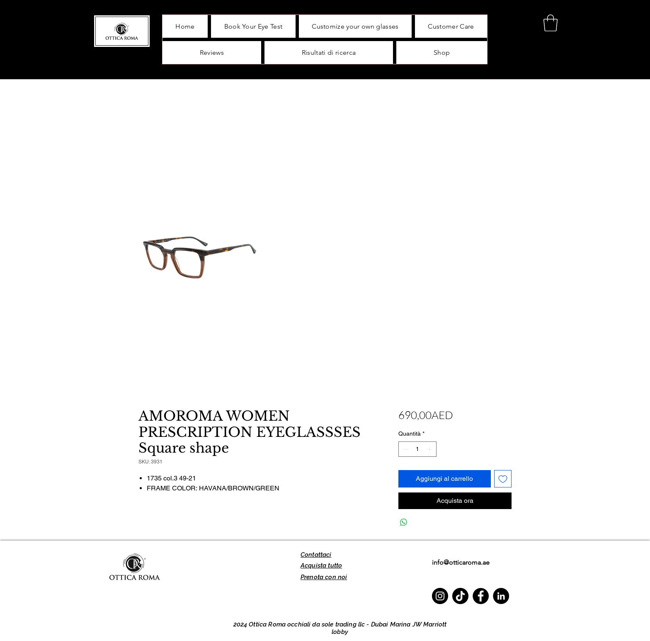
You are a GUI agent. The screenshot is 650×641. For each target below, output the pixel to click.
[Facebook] (481, 596)
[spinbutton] (417, 449)
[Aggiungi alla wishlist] (503, 478)
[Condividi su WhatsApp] (404, 522)
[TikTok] (460, 596)
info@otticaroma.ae (461, 562)
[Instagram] (440, 596)
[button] (550, 23)
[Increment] (430, 449)
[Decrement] (405, 449)
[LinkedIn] (501, 596)
